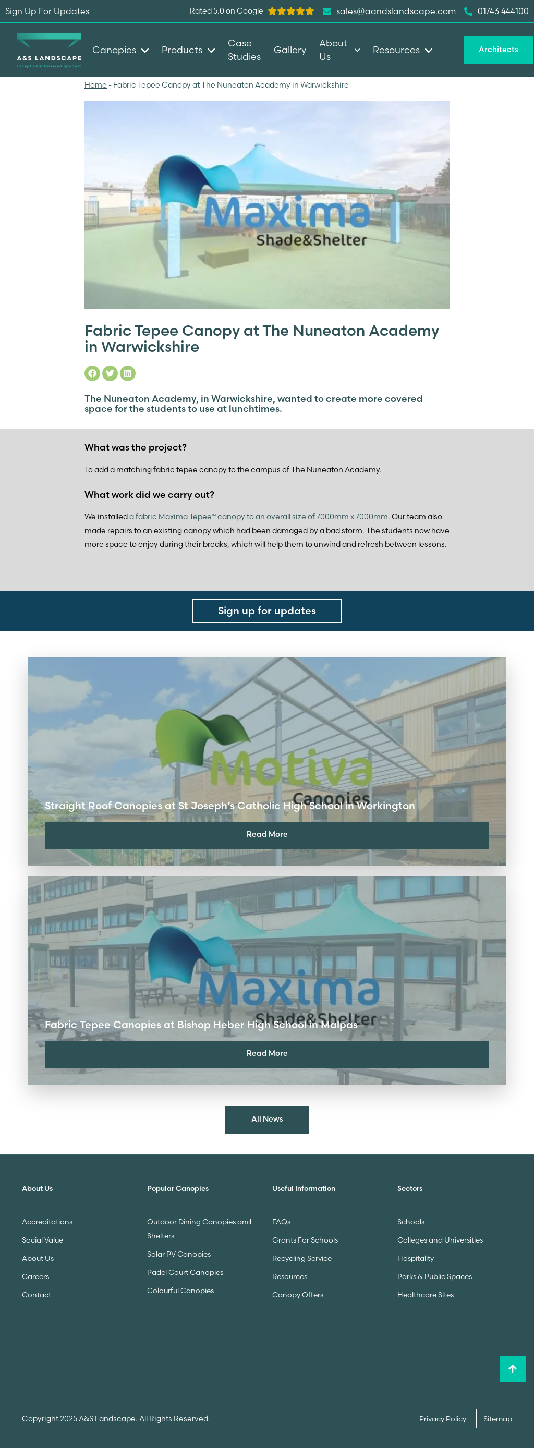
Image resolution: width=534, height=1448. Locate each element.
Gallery (290, 50)
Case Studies (244, 50)
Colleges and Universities (440, 1238)
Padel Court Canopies (185, 1269)
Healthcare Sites (425, 1291)
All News (267, 1119)
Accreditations (47, 1220)
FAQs (281, 1220)
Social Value (42, 1238)
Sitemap (497, 1415)
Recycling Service (302, 1256)
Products (188, 50)
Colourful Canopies (180, 1287)
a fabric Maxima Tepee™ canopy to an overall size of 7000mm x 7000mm (258, 516)
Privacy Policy (443, 1415)
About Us (38, 1256)
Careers (35, 1274)
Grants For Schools (305, 1238)
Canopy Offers (297, 1291)
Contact (36, 1291)
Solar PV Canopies (179, 1252)
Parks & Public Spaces (434, 1274)
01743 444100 (496, 11)
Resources (289, 1274)
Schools (410, 1220)
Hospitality (415, 1256)
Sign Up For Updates (47, 11)
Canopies (120, 50)
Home (95, 85)
